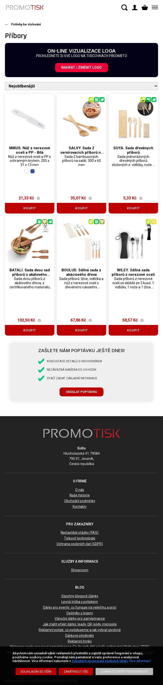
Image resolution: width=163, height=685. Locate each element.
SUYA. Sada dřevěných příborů (133, 150)
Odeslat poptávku (81, 392)
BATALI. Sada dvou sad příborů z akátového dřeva (29, 274)
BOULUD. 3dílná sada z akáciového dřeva (81, 272)
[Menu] (154, 7)
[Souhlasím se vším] (36, 671)
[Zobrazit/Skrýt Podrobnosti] (124, 671)
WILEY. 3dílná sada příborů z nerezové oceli (133, 272)
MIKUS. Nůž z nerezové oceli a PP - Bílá (29, 150)
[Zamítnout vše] (76, 671)
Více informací (140, 661)
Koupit (29, 208)
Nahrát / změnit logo (81, 67)
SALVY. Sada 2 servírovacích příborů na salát (81, 152)
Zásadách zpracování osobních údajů (99, 661)
